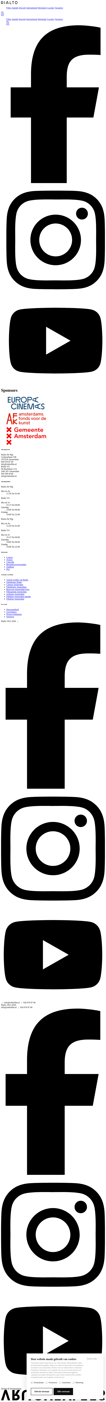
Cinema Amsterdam (14, 585)
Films (8, 8)
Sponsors (10, 617)
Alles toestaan (63, 1391)
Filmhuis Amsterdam (15, 599)
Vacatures (59, 8)
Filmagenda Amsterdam (16, 592)
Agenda (15, 8)
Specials (22, 8)
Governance (11, 612)
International (31, 8)
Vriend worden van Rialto (17, 580)
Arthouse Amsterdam (15, 594)
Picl (8, 569)
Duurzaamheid (12, 609)
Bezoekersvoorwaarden (16, 564)
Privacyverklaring (14, 614)
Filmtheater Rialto (14, 582)
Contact (9, 557)
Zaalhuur (10, 567)
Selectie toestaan (41, 1391)
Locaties (50, 8)
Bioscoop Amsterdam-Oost (17, 589)
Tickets (9, 560)
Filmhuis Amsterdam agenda (18, 596)
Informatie (42, 8)
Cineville (10, 562)
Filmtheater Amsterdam (16, 587)
